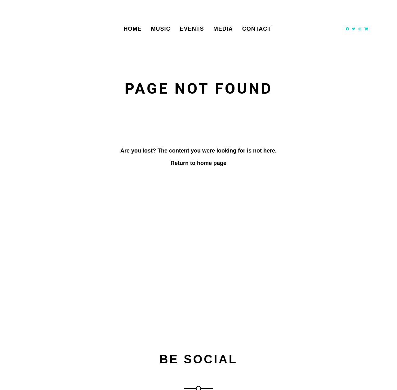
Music (161, 29)
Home (133, 29)
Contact (256, 29)
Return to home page (198, 163)
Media (223, 29)
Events (192, 29)
